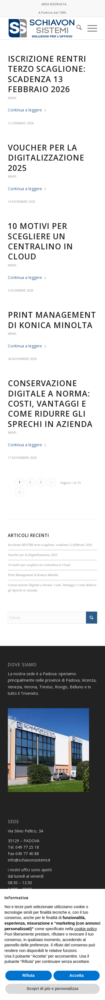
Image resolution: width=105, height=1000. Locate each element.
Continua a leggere (27, 110)
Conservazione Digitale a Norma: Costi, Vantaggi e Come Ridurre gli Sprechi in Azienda (50, 403)
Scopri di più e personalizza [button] (52, 988)
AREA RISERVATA (53, 4)
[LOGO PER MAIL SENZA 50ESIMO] (43, 28)
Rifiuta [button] (28, 975)
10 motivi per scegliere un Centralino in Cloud (40, 241)
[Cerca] (76, 28)
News (12, 98)
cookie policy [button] (85, 929)
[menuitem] (54, 4)
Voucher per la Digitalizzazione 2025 (46, 157)
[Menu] (89, 28)
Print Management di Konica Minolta (52, 319)
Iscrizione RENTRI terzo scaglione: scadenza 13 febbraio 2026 (47, 73)
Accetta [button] (76, 975)
